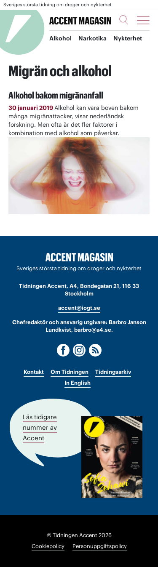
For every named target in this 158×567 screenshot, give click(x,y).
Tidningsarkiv (113, 371)
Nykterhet (127, 38)
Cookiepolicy (48, 546)
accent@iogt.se (79, 307)
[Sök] (124, 19)
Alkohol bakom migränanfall (55, 95)
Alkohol (60, 38)
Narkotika (92, 38)
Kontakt (34, 371)
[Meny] (143, 20)
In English (77, 382)
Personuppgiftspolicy (99, 546)
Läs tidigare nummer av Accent (40, 427)
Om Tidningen (69, 371)
